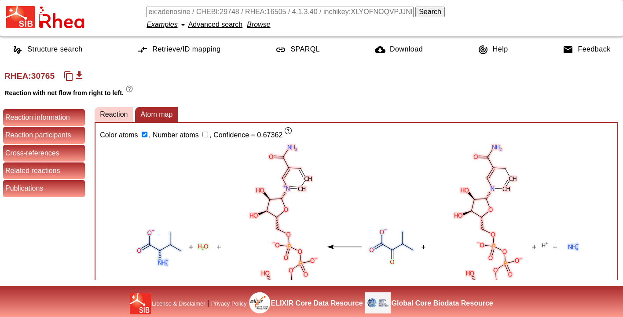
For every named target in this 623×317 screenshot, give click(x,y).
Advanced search (215, 24)
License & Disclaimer (178, 303)
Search (430, 11)
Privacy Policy (229, 303)
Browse (258, 24)
